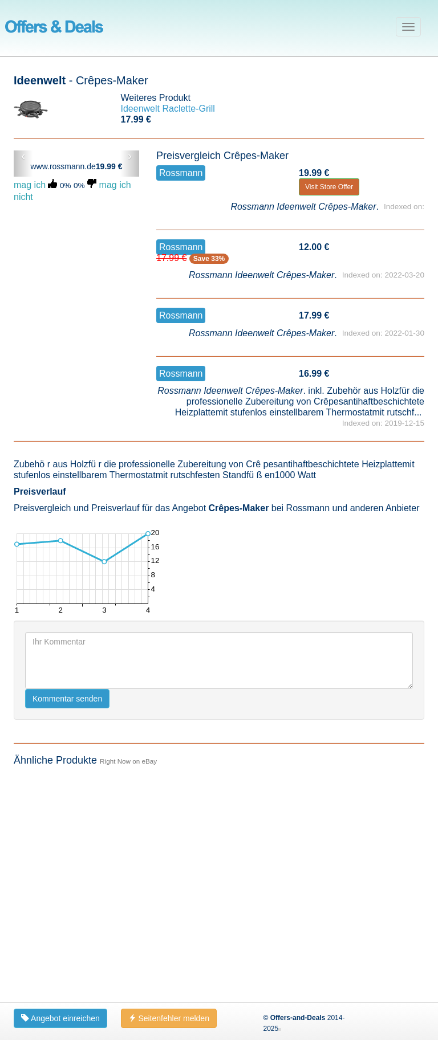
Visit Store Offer (329, 187)
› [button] (130, 156)
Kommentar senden (67, 698)
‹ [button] (23, 156)
